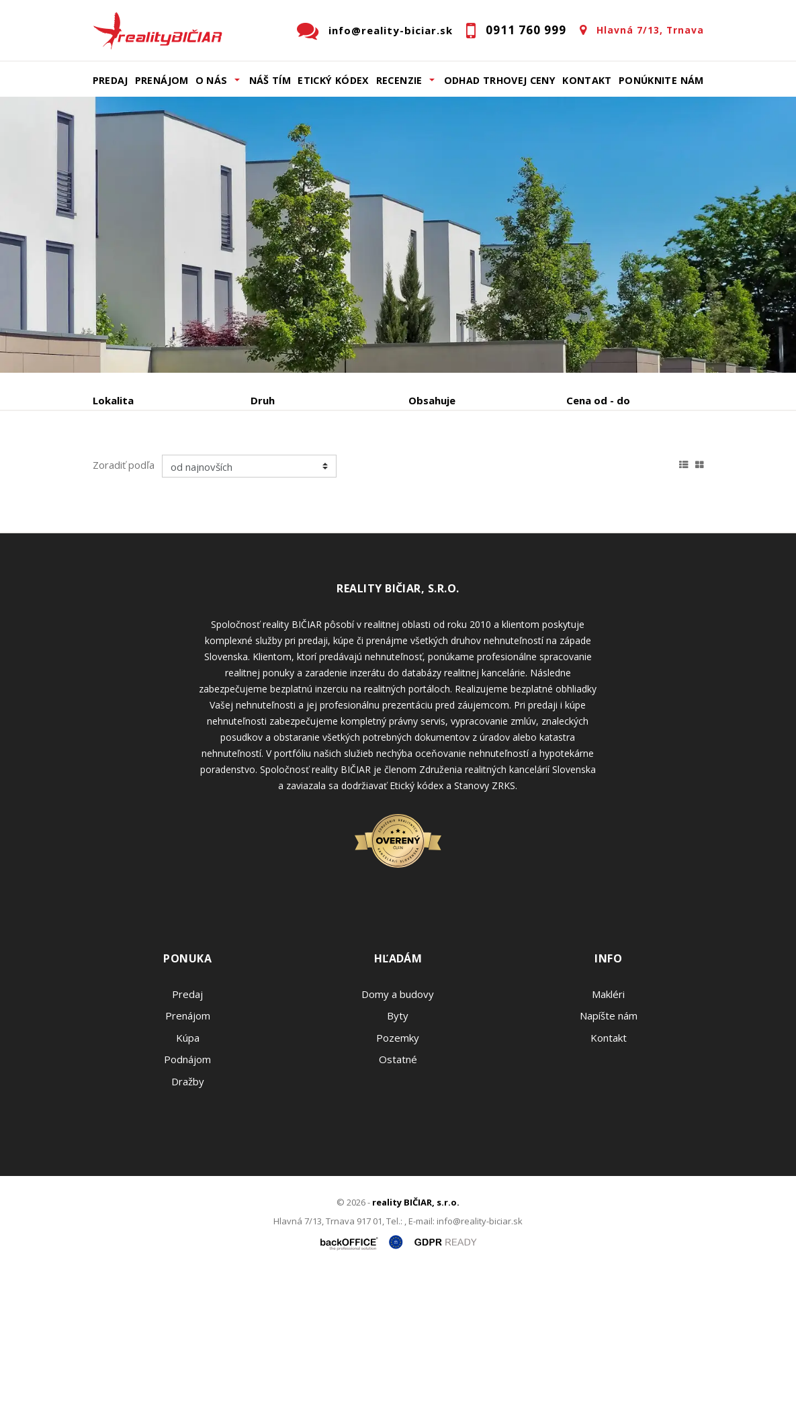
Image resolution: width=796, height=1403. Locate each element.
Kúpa (294, 470)
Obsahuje (431, 400)
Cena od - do (598, 400)
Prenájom (162, 80)
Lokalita (113, 400)
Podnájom (143, 502)
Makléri (608, 1123)
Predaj (110, 80)
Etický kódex (333, 80)
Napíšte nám (608, 1144)
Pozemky (397, 1166)
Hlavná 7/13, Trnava (650, 30)
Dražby (187, 1210)
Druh (263, 400)
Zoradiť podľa (123, 593)
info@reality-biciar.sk (390, 30)
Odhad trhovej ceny (500, 80)
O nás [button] (211, 80)
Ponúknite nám (661, 80)
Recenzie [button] (399, 80)
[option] (398, 235)
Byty (397, 1144)
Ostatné (398, 1188)
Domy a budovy (397, 1123)
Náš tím (270, 80)
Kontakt (587, 80)
